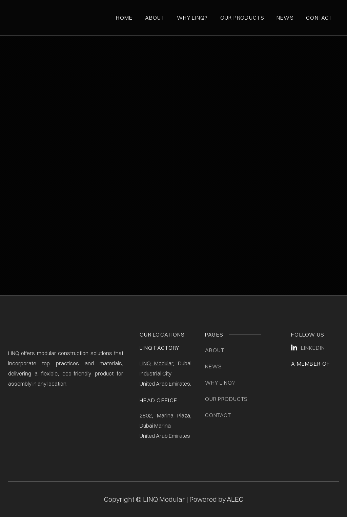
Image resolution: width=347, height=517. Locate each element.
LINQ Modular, (157, 363)
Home (124, 17)
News (285, 17)
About (155, 17)
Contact (319, 17)
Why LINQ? (220, 382)
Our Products (242, 17)
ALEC (235, 499)
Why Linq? (192, 17)
